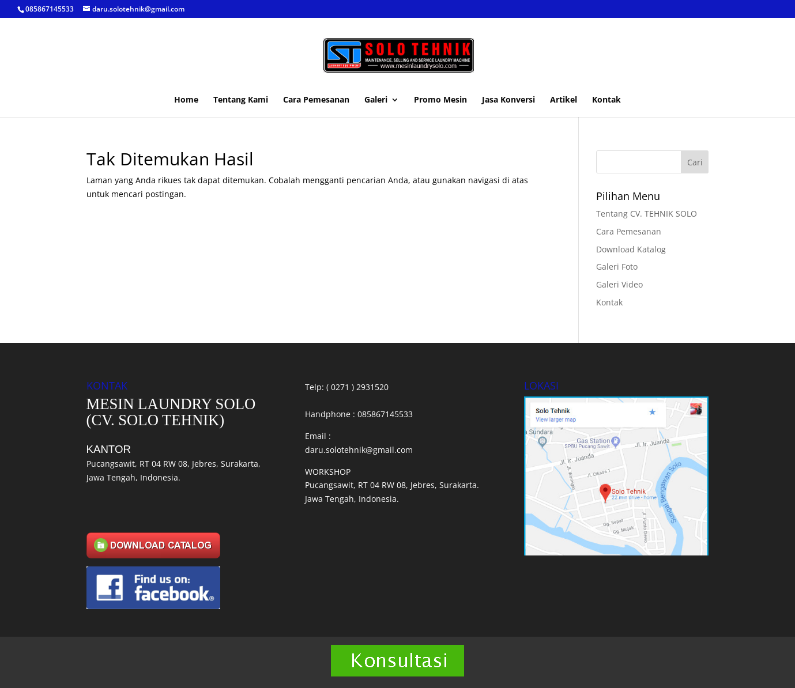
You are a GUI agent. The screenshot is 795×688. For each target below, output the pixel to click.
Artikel (563, 100)
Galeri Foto (617, 266)
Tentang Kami (240, 100)
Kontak (606, 100)
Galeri (375, 100)
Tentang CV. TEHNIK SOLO (646, 213)
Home (186, 100)
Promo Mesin (440, 100)
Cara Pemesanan (316, 100)
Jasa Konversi (508, 100)
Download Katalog (631, 249)
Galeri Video (619, 284)
